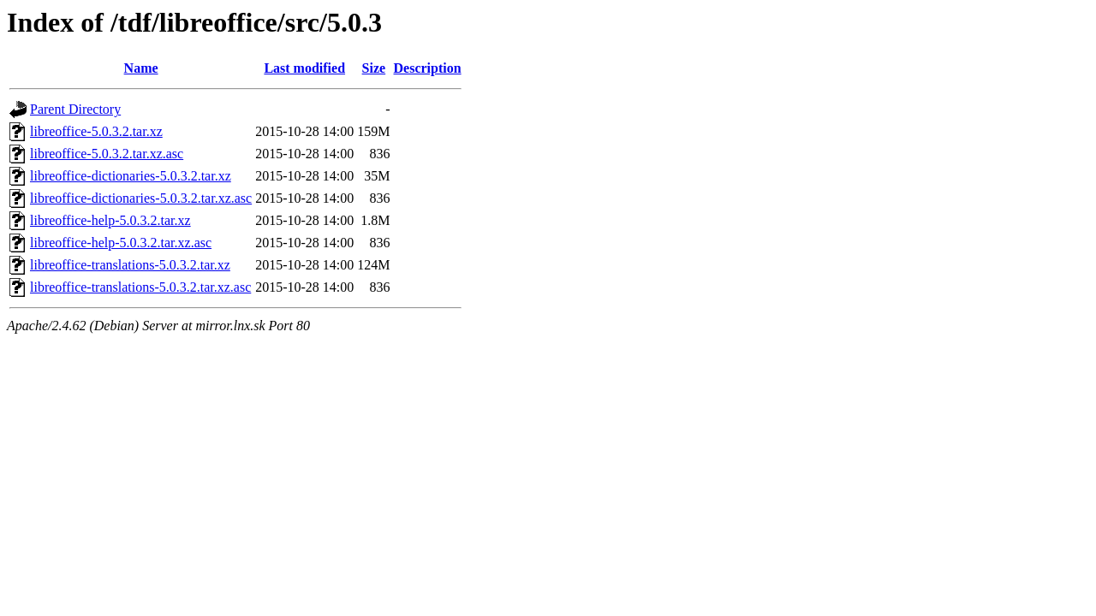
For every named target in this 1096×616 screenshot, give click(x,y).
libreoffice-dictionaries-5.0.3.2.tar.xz (130, 176)
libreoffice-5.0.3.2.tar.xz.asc (106, 153)
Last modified (304, 68)
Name (141, 68)
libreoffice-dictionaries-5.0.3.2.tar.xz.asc (141, 198)
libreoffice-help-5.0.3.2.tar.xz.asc (120, 242)
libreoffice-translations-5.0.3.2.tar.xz (130, 265)
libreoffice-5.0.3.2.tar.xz (96, 131)
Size (374, 68)
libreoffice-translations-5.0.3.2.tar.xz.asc (140, 287)
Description (428, 68)
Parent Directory (75, 109)
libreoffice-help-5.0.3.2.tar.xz (110, 220)
